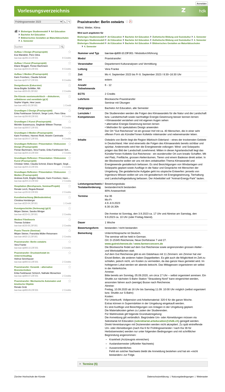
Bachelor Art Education (33, 34)
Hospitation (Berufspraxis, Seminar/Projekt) (37, 186)
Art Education (58, 31)
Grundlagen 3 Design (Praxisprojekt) (33, 110)
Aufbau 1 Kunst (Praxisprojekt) (30, 63)
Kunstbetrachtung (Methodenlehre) (32, 197)
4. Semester (200, 40)
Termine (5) (90, 364)
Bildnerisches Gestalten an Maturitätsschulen (44, 38)
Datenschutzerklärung (158, 376)
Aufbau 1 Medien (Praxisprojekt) (31, 74)
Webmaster (202, 376)
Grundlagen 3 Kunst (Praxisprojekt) (33, 121)
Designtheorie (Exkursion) (28, 85)
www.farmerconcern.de (148, 243)
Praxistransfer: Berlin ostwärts (30, 242)
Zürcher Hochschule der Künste (29, 376)
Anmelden (202, 3)
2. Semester (27, 41)
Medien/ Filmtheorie (24, 219)
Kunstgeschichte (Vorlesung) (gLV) (32, 208)
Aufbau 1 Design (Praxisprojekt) (31, 52)
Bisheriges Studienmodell (34, 31)
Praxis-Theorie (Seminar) (27, 230)
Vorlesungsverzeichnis (44, 10)
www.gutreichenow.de (118, 243)
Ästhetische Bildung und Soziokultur (171, 37)
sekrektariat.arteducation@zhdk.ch (156, 320)
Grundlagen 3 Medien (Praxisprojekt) (33, 133)
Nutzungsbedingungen (183, 376)
